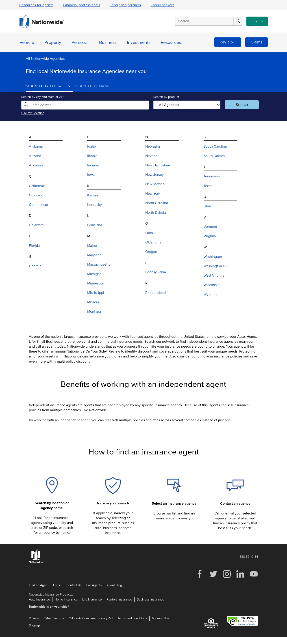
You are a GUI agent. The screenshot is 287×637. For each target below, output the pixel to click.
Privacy (34, 618)
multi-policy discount (73, 361)
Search (239, 104)
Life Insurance (92, 599)
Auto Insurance (39, 599)
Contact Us (74, 585)
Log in (257, 21)
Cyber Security (53, 618)
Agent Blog (114, 585)
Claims (256, 42)
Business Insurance (150, 599)
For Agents (94, 585)
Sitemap (34, 625)
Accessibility (160, 618)
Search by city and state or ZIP (47, 97)
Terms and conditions (132, 618)
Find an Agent (38, 585)
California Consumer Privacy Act (91, 618)
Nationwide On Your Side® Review (93, 351)
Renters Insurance (119, 599)
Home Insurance (66, 599)
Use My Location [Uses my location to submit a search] (37, 113)
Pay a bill (227, 42)
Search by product (165, 97)
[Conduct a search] (204, 21)
